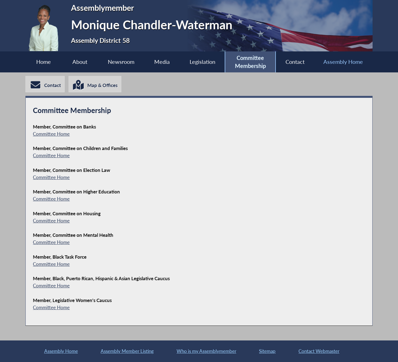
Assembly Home (343, 62)
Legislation (202, 62)
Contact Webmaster (318, 351)
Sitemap (267, 351)
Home (43, 62)
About (79, 62)
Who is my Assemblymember (206, 351)
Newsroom (121, 62)
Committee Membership (250, 62)
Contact (295, 62)
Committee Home (51, 134)
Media (162, 62)
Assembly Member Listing (127, 351)
